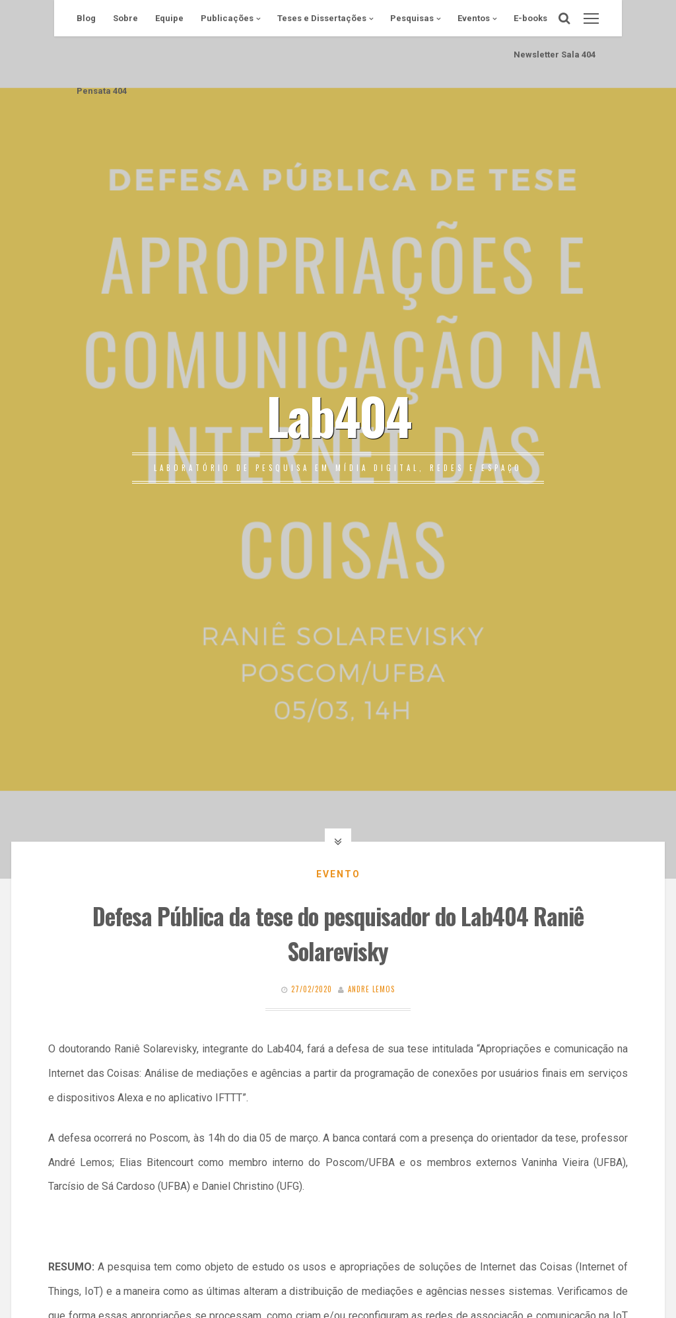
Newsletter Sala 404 (554, 54)
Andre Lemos (371, 989)
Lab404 (338, 415)
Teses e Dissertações (321, 18)
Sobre (125, 18)
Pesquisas (412, 18)
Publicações (227, 18)
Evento (338, 874)
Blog (86, 18)
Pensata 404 (102, 91)
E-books (530, 18)
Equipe (169, 18)
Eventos (473, 18)
